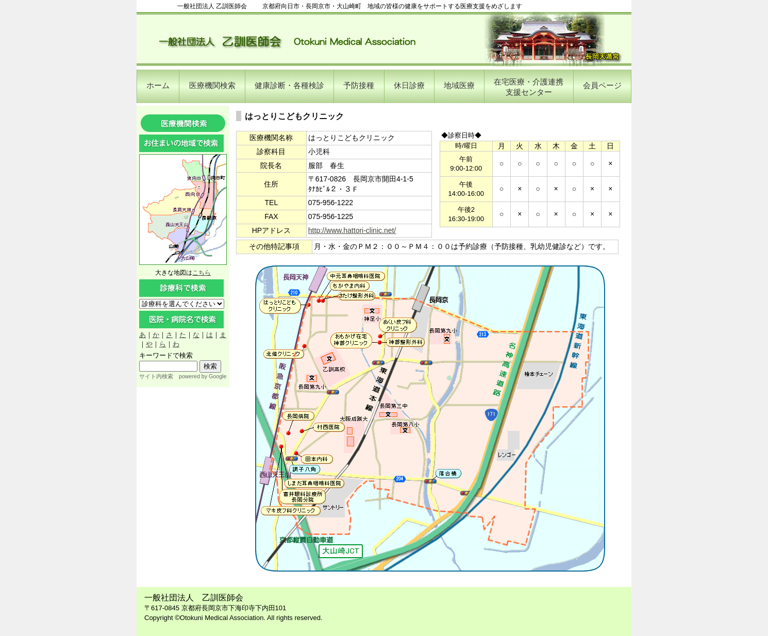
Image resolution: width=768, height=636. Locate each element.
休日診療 (409, 85)
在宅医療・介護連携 (528, 86)
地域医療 (459, 85)
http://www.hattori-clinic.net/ (352, 230)
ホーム (158, 85)
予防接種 (358, 85)
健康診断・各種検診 (289, 85)
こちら (201, 272)
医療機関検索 (212, 85)
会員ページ (602, 85)
